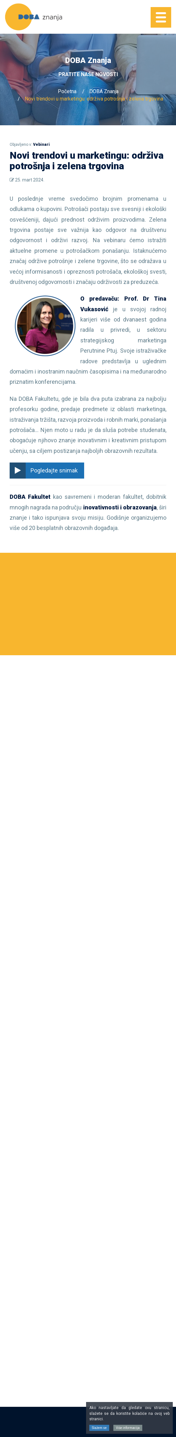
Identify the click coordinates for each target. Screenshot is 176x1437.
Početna (67, 91)
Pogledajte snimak (44, 471)
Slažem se (99, 1428)
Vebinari (41, 144)
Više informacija (128, 1428)
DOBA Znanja (104, 91)
